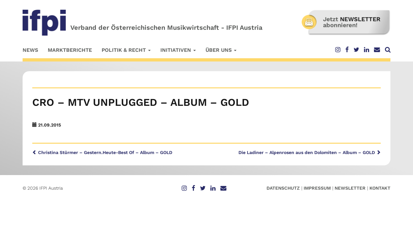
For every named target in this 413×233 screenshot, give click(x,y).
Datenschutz (283, 188)
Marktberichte (70, 50)
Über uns (221, 50)
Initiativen (178, 50)
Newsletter (350, 188)
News (30, 50)
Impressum (317, 188)
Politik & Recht (126, 50)
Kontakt (379, 188)
